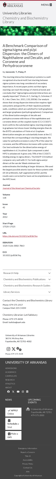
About (8, 387)
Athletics (10, 384)
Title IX (28, 456)
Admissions (11, 368)
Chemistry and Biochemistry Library (25, 20)
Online (12, 412)
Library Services (11, 292)
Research (10, 380)
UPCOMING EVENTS (34, 401)
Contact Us (27, 467)
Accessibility (28, 460)
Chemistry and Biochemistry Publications (24, 279)
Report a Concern (28, 452)
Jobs (28, 471)
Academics (10, 372)
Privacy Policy (27, 464)
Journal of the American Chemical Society (21, 188)
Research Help (11, 273)
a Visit (13, 425)
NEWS (8, 399)
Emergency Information (27, 448)
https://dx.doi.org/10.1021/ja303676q (20, 236)
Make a (12, 435)
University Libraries (17, 13)
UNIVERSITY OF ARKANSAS (26, 362)
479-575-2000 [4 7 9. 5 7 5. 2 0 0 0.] (37, 415)
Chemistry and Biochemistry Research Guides (26, 285)
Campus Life (11, 376)
